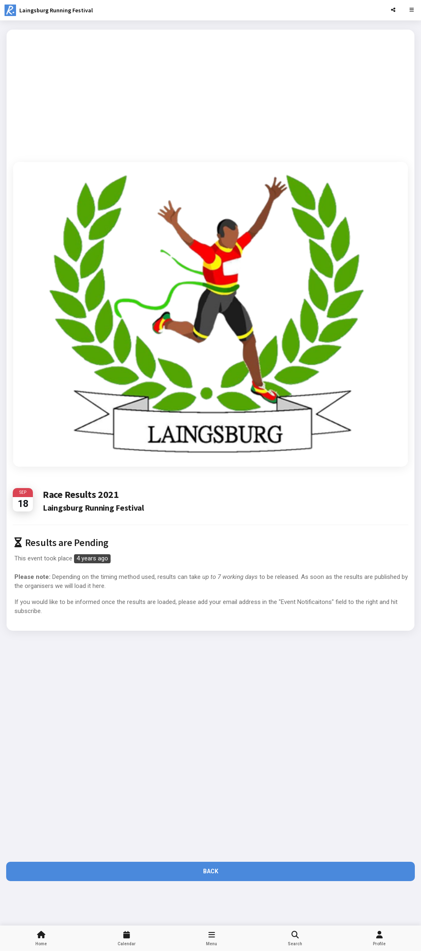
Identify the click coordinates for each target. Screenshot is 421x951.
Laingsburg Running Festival (56, 10)
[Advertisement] (210, 93)
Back (210, 871)
